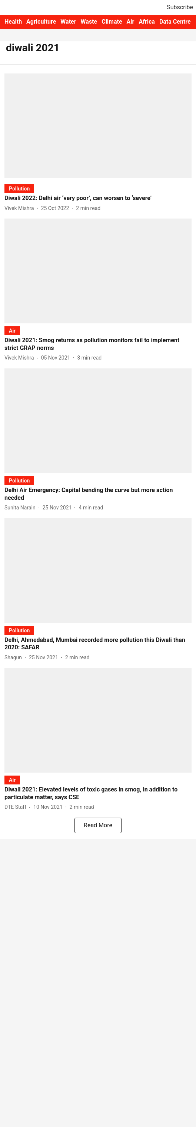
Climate (112, 21)
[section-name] (19, 188)
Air (130, 21)
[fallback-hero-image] (98, 125)
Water (68, 21)
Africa (147, 21)
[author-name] (20, 208)
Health (13, 21)
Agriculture (41, 21)
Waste (89, 21)
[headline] (98, 198)
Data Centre (175, 21)
